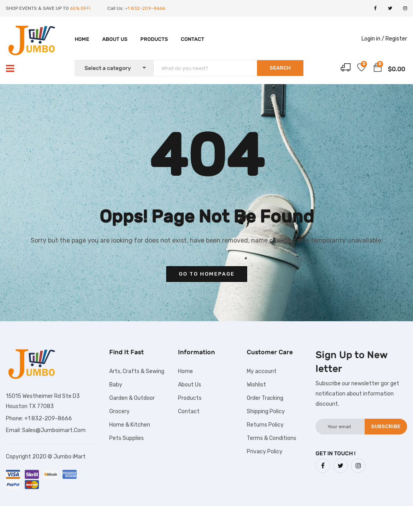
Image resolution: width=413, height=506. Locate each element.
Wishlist (256, 384)
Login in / (373, 38)
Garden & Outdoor (132, 398)
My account (262, 371)
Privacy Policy (265, 451)
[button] (378, 69)
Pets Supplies (126, 438)
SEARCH (280, 68)
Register (396, 38)
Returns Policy (265, 424)
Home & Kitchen (129, 424)
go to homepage (207, 274)
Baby (115, 384)
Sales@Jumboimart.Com (54, 430)
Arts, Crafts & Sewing (136, 371)
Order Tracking (265, 398)
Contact (192, 39)
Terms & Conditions (271, 438)
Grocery (119, 411)
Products (154, 39)
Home (82, 39)
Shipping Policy (266, 411)
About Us (114, 39)
